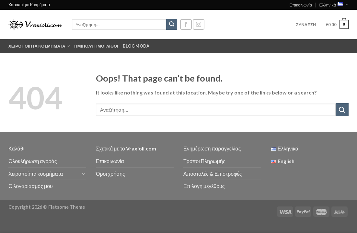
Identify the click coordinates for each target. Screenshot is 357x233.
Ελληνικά (334, 5)
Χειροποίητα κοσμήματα (39, 46)
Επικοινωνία (301, 4)
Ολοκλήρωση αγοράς (32, 161)
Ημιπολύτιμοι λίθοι (96, 46)
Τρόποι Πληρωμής (204, 161)
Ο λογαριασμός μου (30, 186)
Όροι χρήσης (110, 174)
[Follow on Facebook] (186, 24)
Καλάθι (16, 148)
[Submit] (171, 24)
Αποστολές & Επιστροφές (212, 174)
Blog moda (136, 46)
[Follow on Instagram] (198, 24)
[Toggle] (83, 173)
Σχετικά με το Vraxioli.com (126, 148)
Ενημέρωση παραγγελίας (212, 148)
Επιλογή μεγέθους (204, 186)
